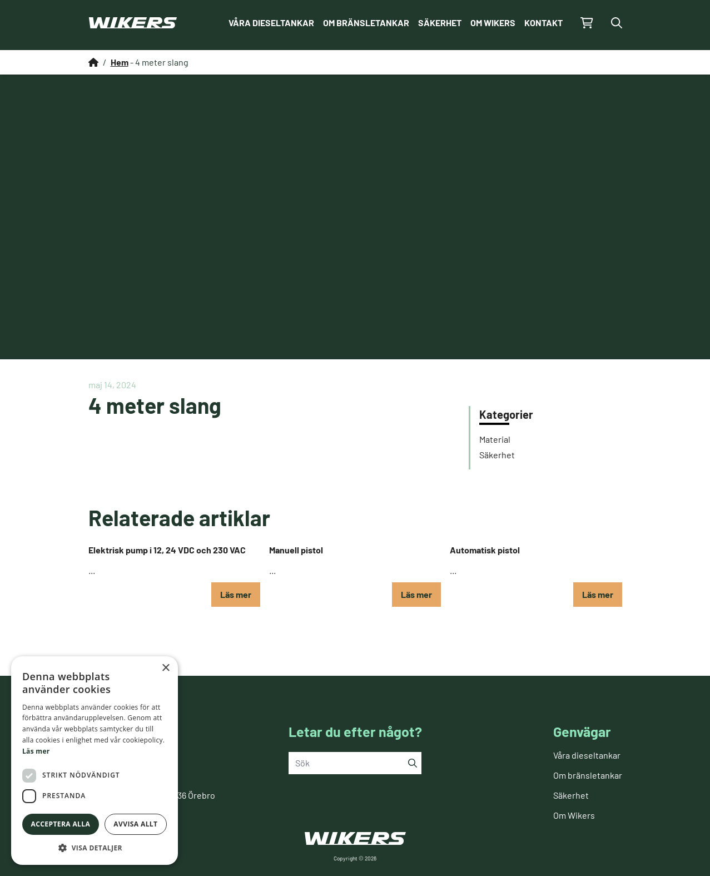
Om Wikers (492, 22)
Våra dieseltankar (271, 22)
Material (494, 439)
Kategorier (506, 414)
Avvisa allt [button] (135, 824)
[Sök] (412, 763)
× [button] (165, 668)
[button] (94, 848)
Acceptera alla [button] (61, 824)
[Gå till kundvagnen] (586, 22)
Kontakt (543, 22)
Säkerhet (439, 22)
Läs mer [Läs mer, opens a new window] (36, 751)
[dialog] (94, 760)
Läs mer (235, 594)
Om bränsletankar (366, 22)
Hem (119, 62)
